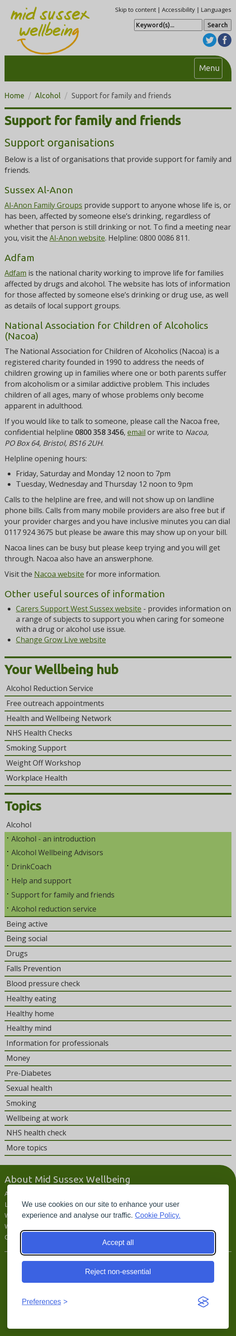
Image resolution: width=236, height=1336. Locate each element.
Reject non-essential (118, 1272)
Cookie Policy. (158, 1215)
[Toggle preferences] (45, 1302)
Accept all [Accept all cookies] (118, 1242)
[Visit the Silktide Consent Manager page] (203, 1302)
